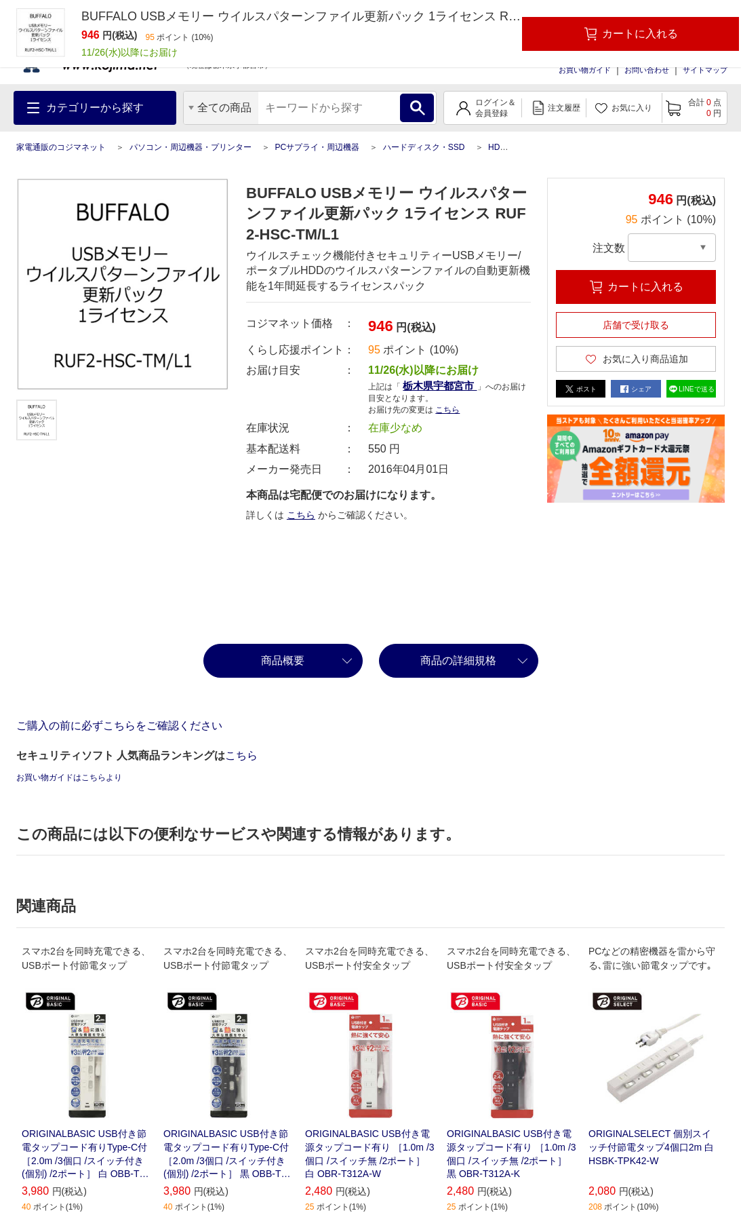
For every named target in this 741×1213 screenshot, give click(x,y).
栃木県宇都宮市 (440, 385)
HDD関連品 (509, 147)
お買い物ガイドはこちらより (69, 777)
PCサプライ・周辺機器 (317, 147)
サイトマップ (705, 70)
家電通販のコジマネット (61, 147)
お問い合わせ (646, 70)
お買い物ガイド (585, 70)
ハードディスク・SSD (424, 147)
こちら (447, 410)
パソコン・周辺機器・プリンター (190, 147)
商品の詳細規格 (458, 660)
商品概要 (282, 660)
